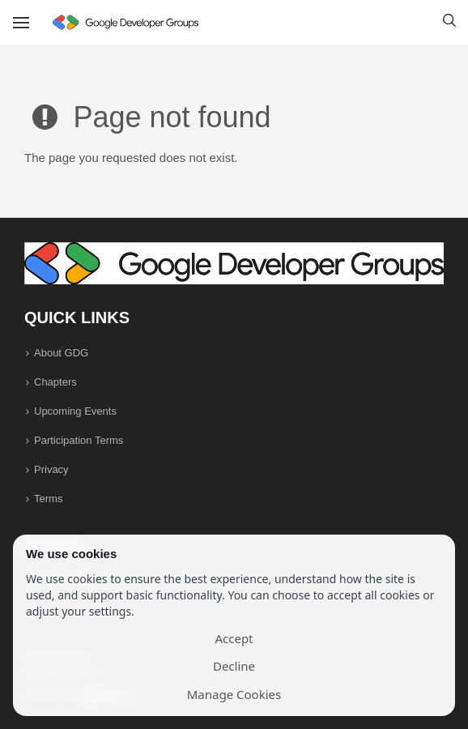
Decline (234, 666)
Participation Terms (78, 440)
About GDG (61, 353)
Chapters (55, 382)
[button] (449, 22)
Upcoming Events (75, 411)
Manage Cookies (234, 694)
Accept (234, 638)
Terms (48, 498)
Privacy (51, 469)
